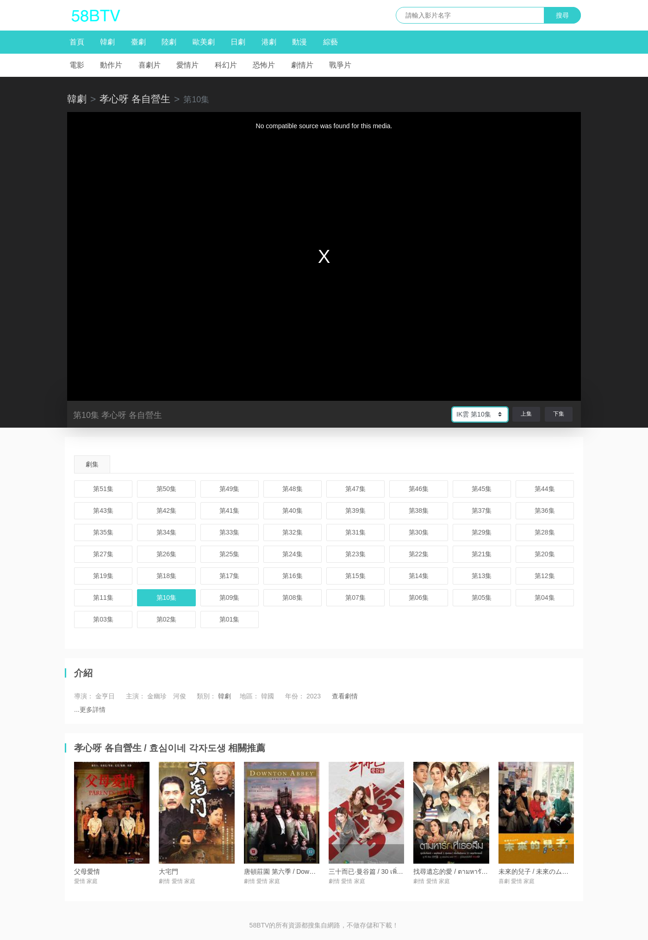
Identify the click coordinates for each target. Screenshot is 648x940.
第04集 (545, 597)
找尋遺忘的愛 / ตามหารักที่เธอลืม (460, 871)
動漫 (299, 42)
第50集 (166, 488)
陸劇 (169, 42)
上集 (526, 414)
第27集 (103, 554)
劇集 (92, 464)
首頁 (76, 42)
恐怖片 (264, 65)
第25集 (229, 554)
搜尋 (562, 15)
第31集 (355, 532)
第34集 (166, 532)
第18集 (166, 575)
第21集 (482, 554)
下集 (558, 414)
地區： (249, 696)
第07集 (355, 597)
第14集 (419, 575)
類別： (206, 696)
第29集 (482, 532)
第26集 (166, 554)
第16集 (292, 575)
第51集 (103, 488)
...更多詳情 (90, 709)
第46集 (419, 488)
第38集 (419, 510)
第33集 (229, 532)
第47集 (355, 488)
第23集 (355, 554)
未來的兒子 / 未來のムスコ (536, 871)
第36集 (545, 510)
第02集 (166, 619)
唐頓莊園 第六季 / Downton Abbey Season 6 (307, 871)
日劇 (238, 42)
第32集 (292, 532)
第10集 (166, 597)
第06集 (419, 597)
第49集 (229, 488)
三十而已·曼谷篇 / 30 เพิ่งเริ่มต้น (374, 871)
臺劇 (138, 42)
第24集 (292, 554)
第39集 (355, 510)
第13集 (482, 575)
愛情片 (187, 65)
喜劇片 (149, 65)
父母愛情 (87, 871)
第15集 (355, 575)
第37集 (482, 510)
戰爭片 (340, 65)
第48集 (292, 488)
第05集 (482, 597)
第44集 (545, 488)
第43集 (103, 510)
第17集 (229, 575)
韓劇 (107, 42)
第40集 (292, 510)
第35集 (103, 532)
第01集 (229, 619)
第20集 (545, 554)
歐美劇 (204, 42)
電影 (76, 65)
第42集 (166, 510)
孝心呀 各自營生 (135, 98)
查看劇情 (345, 696)
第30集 (419, 532)
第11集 (103, 597)
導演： (83, 696)
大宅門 (168, 871)
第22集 (419, 554)
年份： (295, 696)
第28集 (545, 532)
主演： (135, 696)
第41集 (229, 510)
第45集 (482, 488)
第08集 (292, 597)
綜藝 (330, 42)
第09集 (229, 597)
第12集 (545, 575)
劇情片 (302, 65)
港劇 (269, 42)
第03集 (103, 619)
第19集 (103, 575)
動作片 (111, 65)
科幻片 (226, 65)
